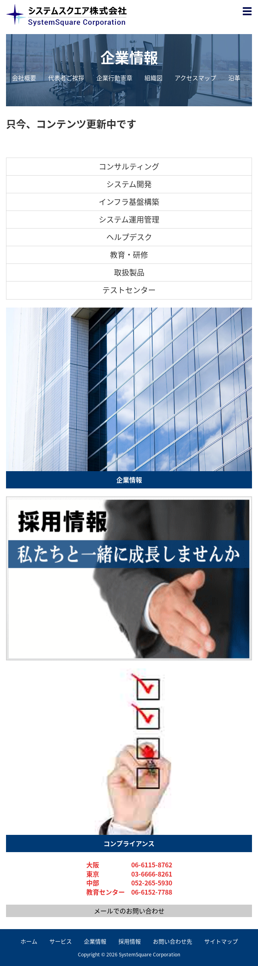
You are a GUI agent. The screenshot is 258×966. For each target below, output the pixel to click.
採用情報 (129, 941)
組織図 (153, 78)
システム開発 (129, 184)
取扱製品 (129, 272)
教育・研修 (129, 254)
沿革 (234, 78)
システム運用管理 (129, 219)
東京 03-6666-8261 (129, 874)
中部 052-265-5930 (129, 882)
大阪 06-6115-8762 (129, 864)
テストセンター (129, 290)
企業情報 (129, 58)
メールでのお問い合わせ (129, 910)
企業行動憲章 (114, 78)
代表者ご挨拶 (66, 78)
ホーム (28, 941)
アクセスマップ (195, 78)
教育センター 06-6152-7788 (129, 892)
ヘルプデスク (129, 237)
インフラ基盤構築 (129, 201)
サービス (60, 941)
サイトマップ (221, 941)
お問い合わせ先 (172, 941)
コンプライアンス (129, 843)
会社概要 (24, 78)
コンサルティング (129, 166)
